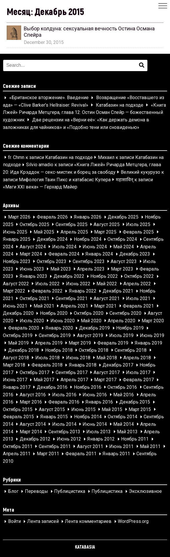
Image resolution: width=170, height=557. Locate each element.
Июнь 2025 (15, 232)
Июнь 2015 (83, 409)
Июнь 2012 (69, 439)
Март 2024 (31, 254)
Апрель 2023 (91, 269)
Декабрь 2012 (35, 439)
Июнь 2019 (152, 335)
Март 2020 (153, 320)
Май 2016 (123, 394)
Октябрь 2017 (34, 372)
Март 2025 (105, 232)
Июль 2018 (47, 357)
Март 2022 (14, 291)
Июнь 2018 (78, 357)
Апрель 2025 (74, 232)
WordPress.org (133, 521)
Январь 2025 (16, 239)
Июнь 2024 (95, 246)
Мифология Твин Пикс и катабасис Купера (65, 179)
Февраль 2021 (138, 306)
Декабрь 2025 (123, 217)
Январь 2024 (99, 254)
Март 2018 (14, 365)
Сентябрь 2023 (89, 261)
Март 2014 (31, 431)
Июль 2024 (64, 246)
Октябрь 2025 (34, 224)
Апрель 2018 (137, 357)
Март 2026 (19, 217)
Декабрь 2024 (52, 239)
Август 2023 (124, 261)
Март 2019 (80, 343)
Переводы (36, 491)
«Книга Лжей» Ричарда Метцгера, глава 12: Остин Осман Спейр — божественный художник (84, 112)
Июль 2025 (138, 224)
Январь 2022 (82, 291)
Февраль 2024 (63, 254)
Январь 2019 (148, 343)
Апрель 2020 (121, 320)
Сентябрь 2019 (55, 335)
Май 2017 (44, 380)
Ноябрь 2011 (135, 439)
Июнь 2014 (95, 424)
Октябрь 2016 (122, 387)
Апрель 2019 (49, 343)
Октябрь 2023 (51, 261)
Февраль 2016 (63, 402)
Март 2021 (105, 306)
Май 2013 (127, 431)
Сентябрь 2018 (131, 350)
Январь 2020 (59, 328)
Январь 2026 (87, 217)
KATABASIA (85, 546)
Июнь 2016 (95, 394)
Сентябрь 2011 (55, 446)
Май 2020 (91, 320)
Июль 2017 (138, 372)
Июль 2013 (98, 431)
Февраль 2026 (52, 217)
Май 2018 (106, 357)
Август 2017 (107, 372)
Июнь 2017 (15, 380)
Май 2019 (18, 343)
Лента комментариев (88, 521)
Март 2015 (140, 409)
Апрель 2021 (74, 306)
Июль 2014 (64, 424)
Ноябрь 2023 (16, 261)
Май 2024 (123, 246)
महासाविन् (124, 179)
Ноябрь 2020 (53, 313)
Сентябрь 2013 (64, 431)
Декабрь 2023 (134, 254)
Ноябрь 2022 (104, 276)
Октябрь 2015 (17, 409)
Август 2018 (16, 357)
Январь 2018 (82, 365)
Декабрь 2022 (69, 276)
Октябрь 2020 (88, 313)
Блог (13, 491)
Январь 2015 (54, 417)
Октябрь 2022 (139, 276)
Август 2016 (33, 394)
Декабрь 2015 (134, 402)
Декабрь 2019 (94, 328)
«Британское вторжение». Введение (49, 98)
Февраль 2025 (138, 232)
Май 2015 (112, 409)
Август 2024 (33, 246)
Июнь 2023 (32, 269)
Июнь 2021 (15, 306)
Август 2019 (90, 335)
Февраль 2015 (18, 417)
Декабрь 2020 (18, 313)
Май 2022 (106, 283)
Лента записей (43, 521)
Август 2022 (16, 283)
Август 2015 (52, 409)
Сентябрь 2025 (71, 224)
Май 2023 (60, 269)
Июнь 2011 (121, 446)
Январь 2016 (99, 402)
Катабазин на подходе (119, 105)
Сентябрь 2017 (71, 372)
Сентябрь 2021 (71, 298)
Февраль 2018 (47, 365)
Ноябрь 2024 (87, 239)
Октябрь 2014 (122, 417)
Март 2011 (48, 454)
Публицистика (69, 491)
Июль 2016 (64, 394)
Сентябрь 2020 (125, 313)
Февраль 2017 (138, 380)
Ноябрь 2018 (59, 350)
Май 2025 (44, 232)
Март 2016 (31, 402)
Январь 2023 (33, 276)
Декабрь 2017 (118, 365)
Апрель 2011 (16, 454)
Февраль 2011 (80, 454)
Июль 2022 (47, 283)
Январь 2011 (116, 454)
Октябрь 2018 (93, 350)
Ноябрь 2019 (130, 328)
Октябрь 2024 (122, 239)
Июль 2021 (138, 298)
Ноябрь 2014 (88, 417)
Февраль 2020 (23, 328)
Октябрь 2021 (34, 298)
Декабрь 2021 (118, 291)
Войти (14, 521)
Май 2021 (44, 306)
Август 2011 (90, 446)
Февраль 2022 (47, 291)
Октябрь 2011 (17, 446)
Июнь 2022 (78, 283)
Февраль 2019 (112, 343)
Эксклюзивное (145, 491)
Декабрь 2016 (52, 387)
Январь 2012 (101, 439)
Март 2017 (105, 380)
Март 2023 (122, 269)
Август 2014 (33, 424)
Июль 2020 (32, 320)
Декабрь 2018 (23, 350)
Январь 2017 (16, 387)
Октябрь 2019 (17, 335)
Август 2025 (107, 224)
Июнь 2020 (62, 320)
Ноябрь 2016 (87, 387)
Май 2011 (150, 446)
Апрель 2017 (74, 380)
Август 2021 (107, 298)
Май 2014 (123, 424)
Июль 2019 (121, 335)
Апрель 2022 (137, 283)
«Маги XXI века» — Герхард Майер (40, 187)
